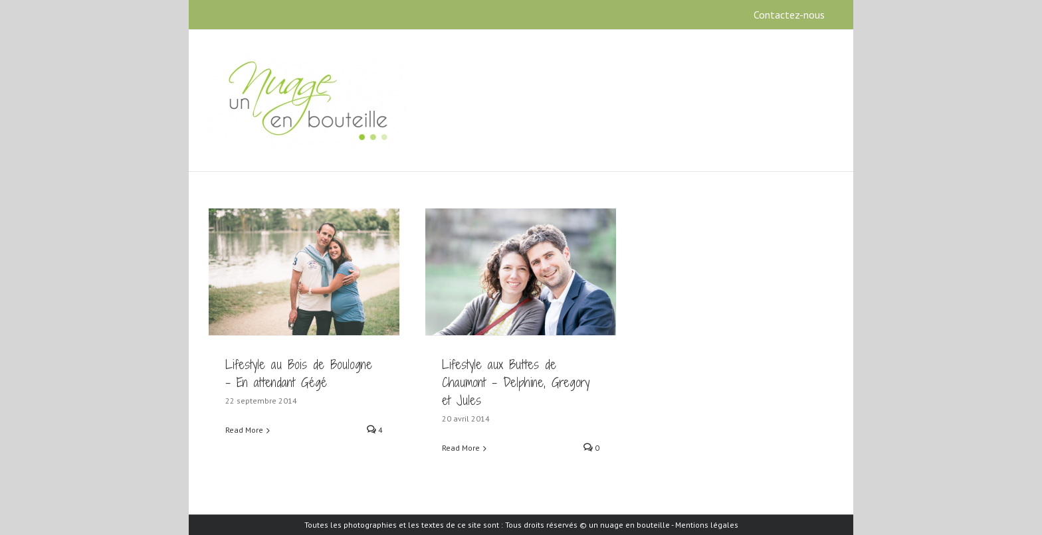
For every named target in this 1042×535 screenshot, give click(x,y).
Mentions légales (706, 525)
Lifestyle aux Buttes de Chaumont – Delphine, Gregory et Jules (515, 382)
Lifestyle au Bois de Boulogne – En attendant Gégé (298, 373)
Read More (244, 430)
